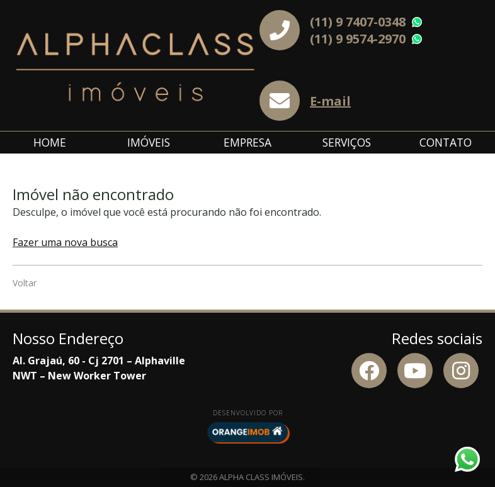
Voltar (25, 283)
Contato (445, 142)
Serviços (346, 142)
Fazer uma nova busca (65, 242)
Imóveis (148, 142)
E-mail (330, 100)
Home (49, 142)
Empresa (247, 142)
